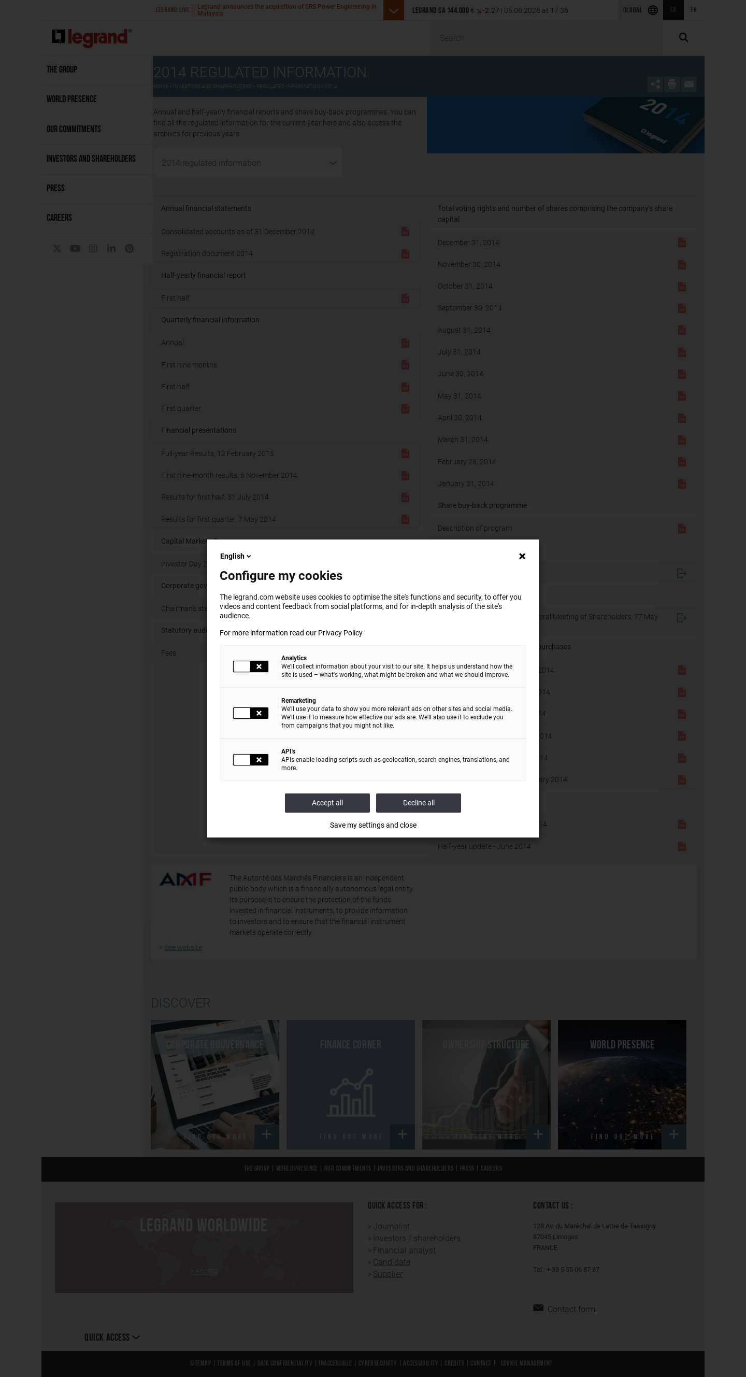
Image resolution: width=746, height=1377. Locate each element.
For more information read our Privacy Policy (291, 633)
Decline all (419, 803)
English (236, 556)
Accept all (327, 803)
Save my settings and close (373, 825)
